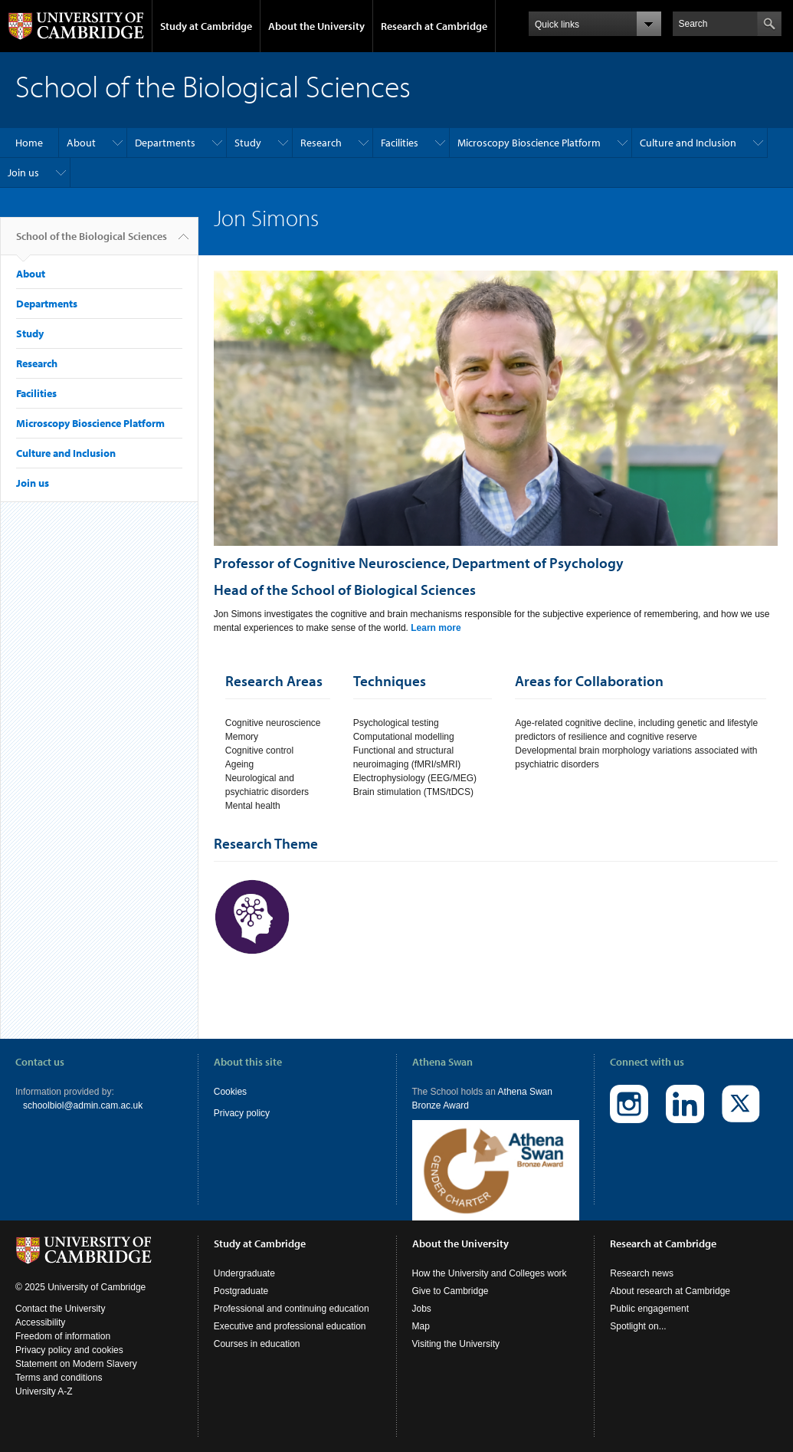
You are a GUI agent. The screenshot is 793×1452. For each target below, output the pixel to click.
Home (29, 142)
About (81, 142)
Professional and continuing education (291, 1308)
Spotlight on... (638, 1326)
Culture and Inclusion (688, 142)
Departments (165, 142)
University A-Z (44, 1391)
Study (247, 142)
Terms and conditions (58, 1377)
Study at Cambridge (206, 26)
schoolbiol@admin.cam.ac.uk (83, 1105)
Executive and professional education (290, 1326)
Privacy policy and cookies (69, 1350)
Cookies (230, 1091)
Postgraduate (241, 1291)
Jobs (421, 1308)
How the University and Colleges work (489, 1273)
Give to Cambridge (450, 1291)
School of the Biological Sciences (91, 242)
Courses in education (257, 1344)
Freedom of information (62, 1336)
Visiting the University (456, 1344)
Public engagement (649, 1308)
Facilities (399, 142)
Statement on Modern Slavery (76, 1363)
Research (321, 142)
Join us (23, 172)
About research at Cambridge (670, 1291)
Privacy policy (242, 1113)
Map (421, 1326)
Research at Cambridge (434, 26)
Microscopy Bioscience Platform (529, 142)
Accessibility (40, 1322)
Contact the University (60, 1308)
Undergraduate (244, 1273)
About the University (316, 26)
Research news (641, 1273)
